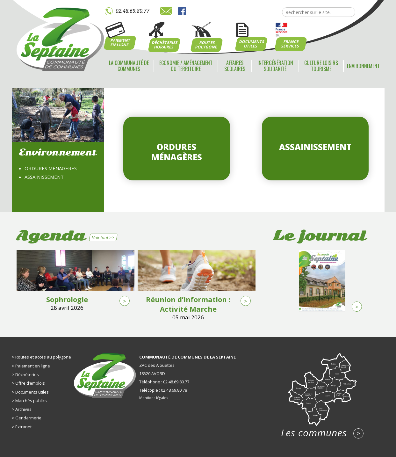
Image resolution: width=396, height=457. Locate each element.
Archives (23, 409)
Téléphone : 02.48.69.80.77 (164, 382)
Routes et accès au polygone (43, 357)
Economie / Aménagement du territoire (185, 66)
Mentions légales (153, 397)
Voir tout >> (103, 237)
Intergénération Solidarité (275, 66)
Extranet (23, 427)
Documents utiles (32, 392)
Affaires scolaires (234, 66)
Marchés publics (31, 400)
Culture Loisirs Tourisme (321, 66)
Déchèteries (27, 374)
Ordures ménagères (51, 168)
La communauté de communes (129, 66)
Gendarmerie (28, 418)
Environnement (363, 66)
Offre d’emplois (30, 383)
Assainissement (44, 177)
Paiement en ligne (32, 366)
